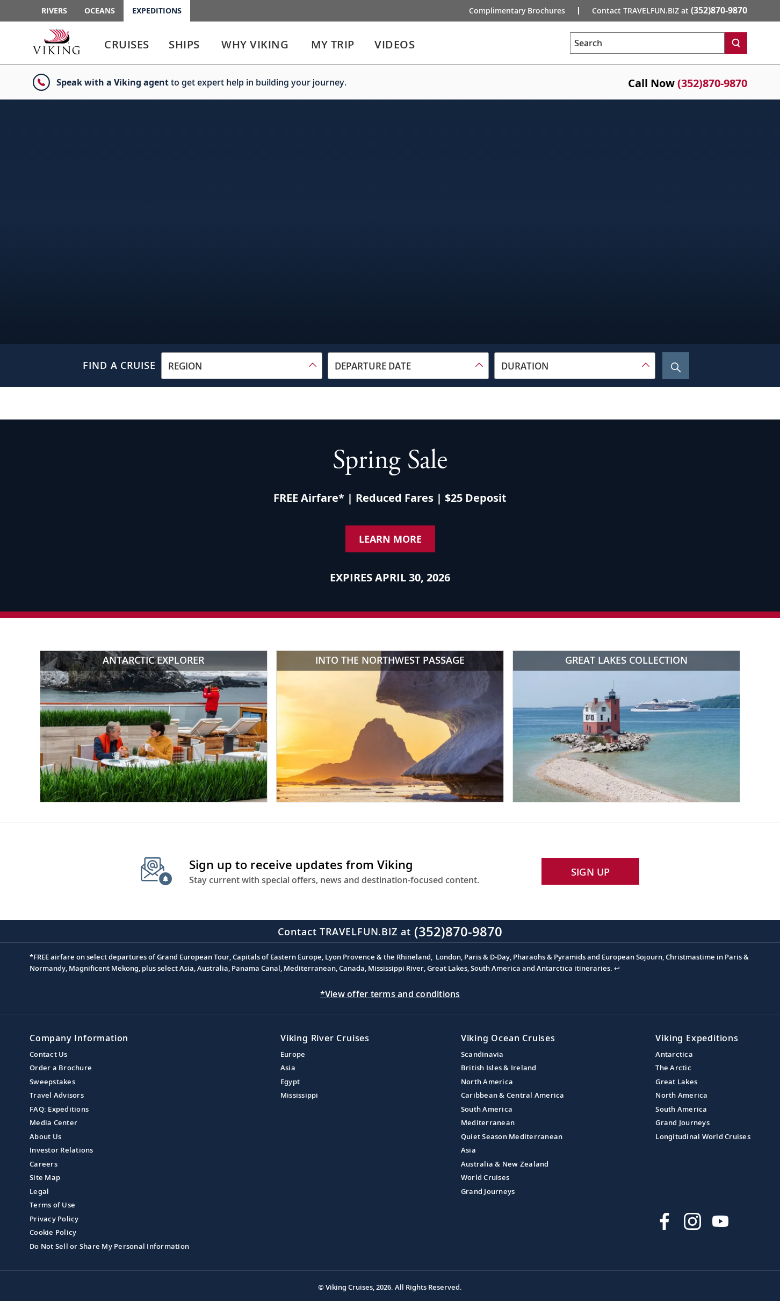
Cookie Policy (53, 1232)
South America (486, 1109)
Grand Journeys (488, 1191)
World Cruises (485, 1177)
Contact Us (49, 1054)
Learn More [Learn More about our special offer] (390, 538)
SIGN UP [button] (590, 871)
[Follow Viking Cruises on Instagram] (692, 1221)
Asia (287, 1067)
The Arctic (673, 1067)
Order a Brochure (61, 1067)
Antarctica (674, 1054)
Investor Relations (61, 1150)
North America (487, 1081)
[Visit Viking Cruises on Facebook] (664, 1221)
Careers (43, 1164)
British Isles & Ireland (499, 1067)
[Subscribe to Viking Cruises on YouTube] (720, 1221)
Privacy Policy (54, 1219)
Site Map (45, 1177)
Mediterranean (488, 1122)
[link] (127, 47)
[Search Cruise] (675, 365)
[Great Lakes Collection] (626, 726)
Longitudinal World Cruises (702, 1136)
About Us (45, 1136)
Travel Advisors (57, 1095)
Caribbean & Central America (513, 1095)
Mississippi (299, 1095)
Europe (293, 1054)
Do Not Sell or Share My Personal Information (109, 1246)
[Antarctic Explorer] (154, 726)
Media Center (53, 1122)
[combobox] (241, 365)
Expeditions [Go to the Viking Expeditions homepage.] (157, 10)
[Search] (736, 43)
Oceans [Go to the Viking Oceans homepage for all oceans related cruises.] (99, 10)
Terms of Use (52, 1205)
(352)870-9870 (712, 83)
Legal (39, 1191)
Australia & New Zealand (505, 1164)
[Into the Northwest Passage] (390, 726)
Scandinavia (482, 1054)
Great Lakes (676, 1081)
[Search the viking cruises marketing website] (647, 43)
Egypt (290, 1081)
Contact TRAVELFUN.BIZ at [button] (669, 10)
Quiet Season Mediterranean (512, 1136)
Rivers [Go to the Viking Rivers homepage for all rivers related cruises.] (54, 10)
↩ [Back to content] (617, 968)
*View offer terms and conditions (390, 994)
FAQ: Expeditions (59, 1109)
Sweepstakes (52, 1081)
